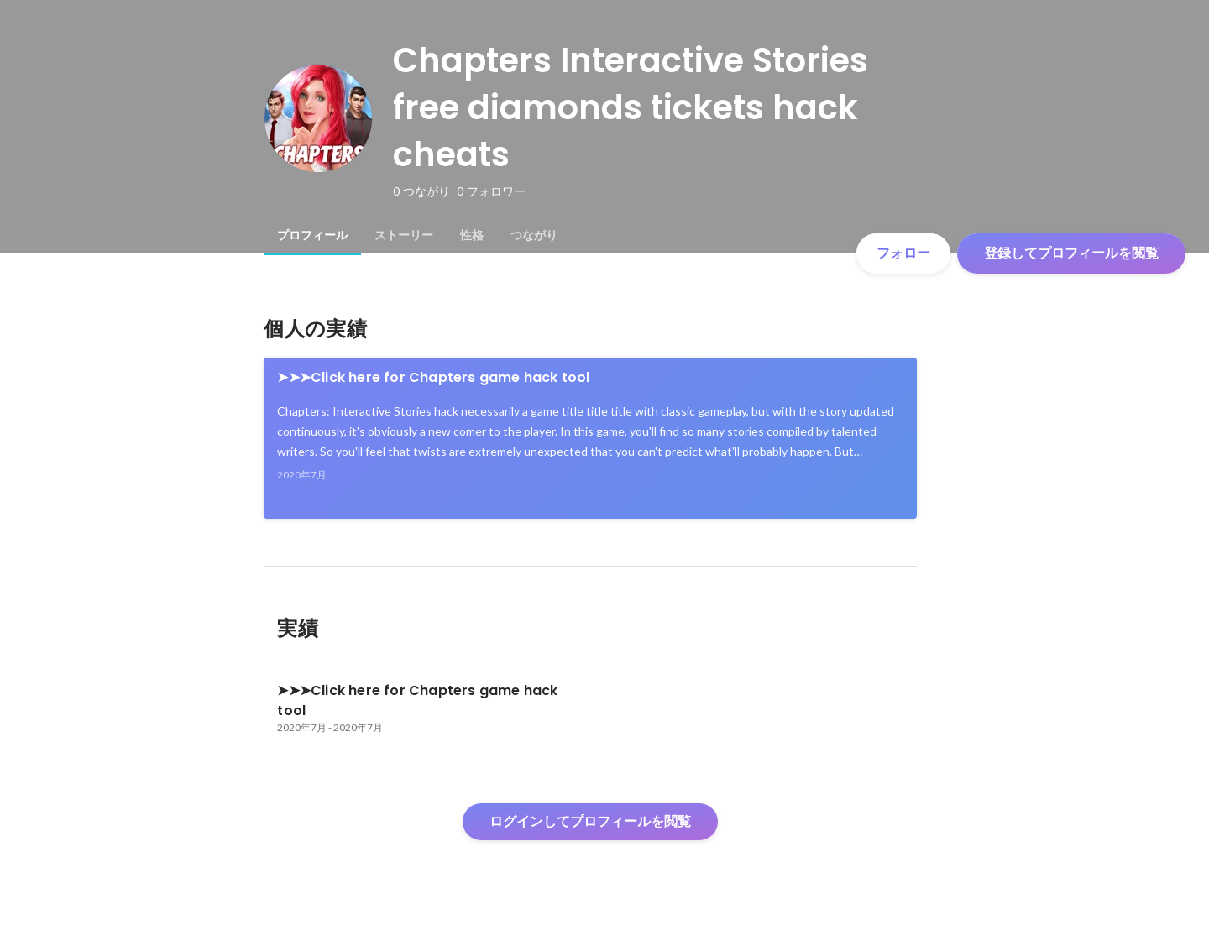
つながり (533, 235)
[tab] (312, 235)
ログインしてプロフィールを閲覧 (590, 821)
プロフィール (312, 235)
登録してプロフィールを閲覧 (1071, 253)
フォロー (903, 253)
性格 (472, 235)
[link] (590, 438)
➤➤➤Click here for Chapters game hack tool (433, 377)
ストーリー (403, 235)
